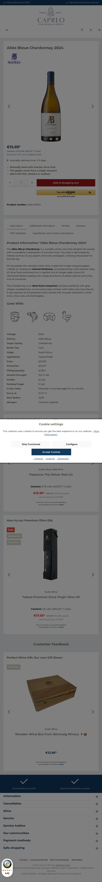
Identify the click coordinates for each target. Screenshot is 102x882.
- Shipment (62, 458)
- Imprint (38, 458)
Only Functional (31, 444)
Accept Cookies (51, 452)
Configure (71, 444)
